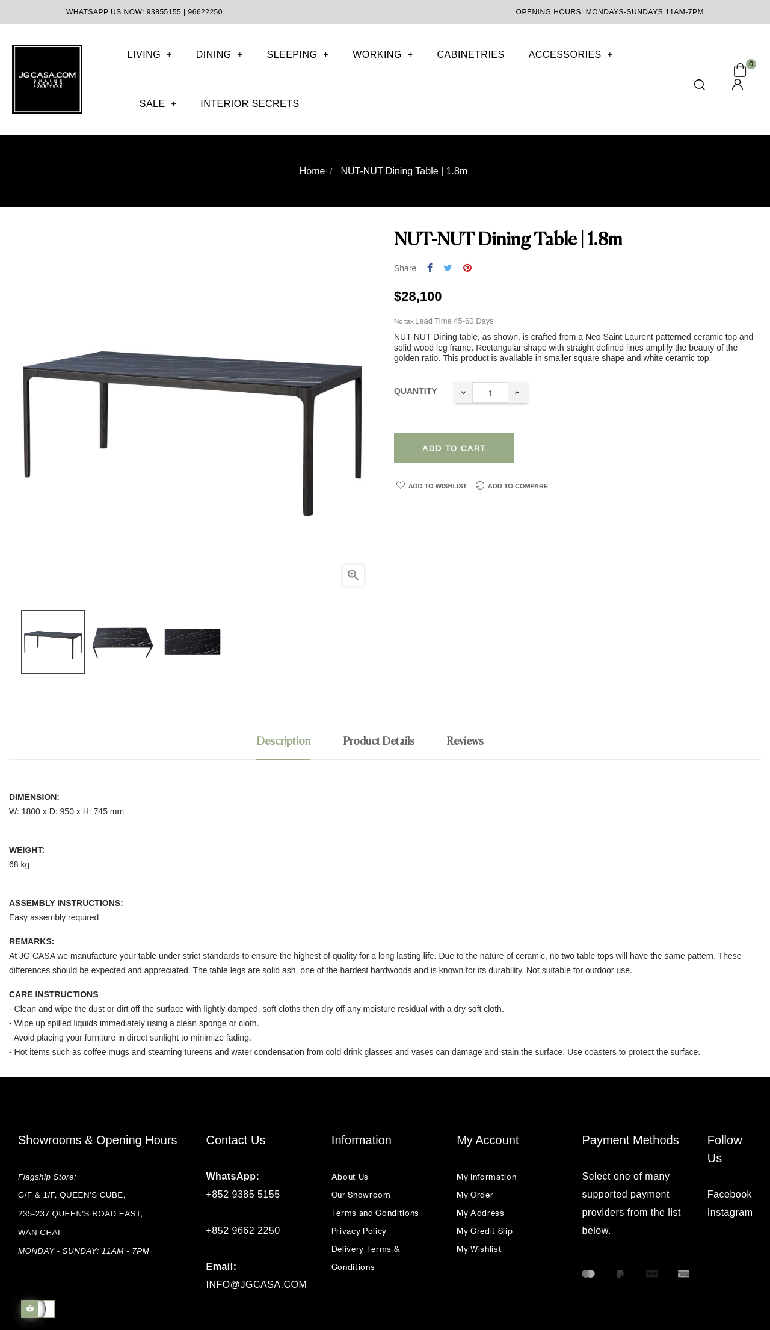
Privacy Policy (359, 1230)
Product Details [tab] (378, 741)
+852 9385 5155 (243, 1194)
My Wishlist (479, 1248)
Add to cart (454, 448)
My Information (486, 1176)
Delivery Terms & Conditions (365, 1257)
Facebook (729, 1194)
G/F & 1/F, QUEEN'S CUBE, (73, 1194)
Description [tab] (283, 741)
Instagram (729, 1212)
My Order (475, 1194)
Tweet (447, 268)
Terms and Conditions (375, 1212)
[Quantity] (490, 392)
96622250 (205, 12)
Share (430, 268)
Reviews (465, 741)
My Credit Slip (485, 1230)
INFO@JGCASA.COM (256, 1284)
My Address (481, 1212)
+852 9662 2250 (243, 1230)
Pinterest (467, 268)
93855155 (164, 12)
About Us (350, 1176)
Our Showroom (361, 1194)
